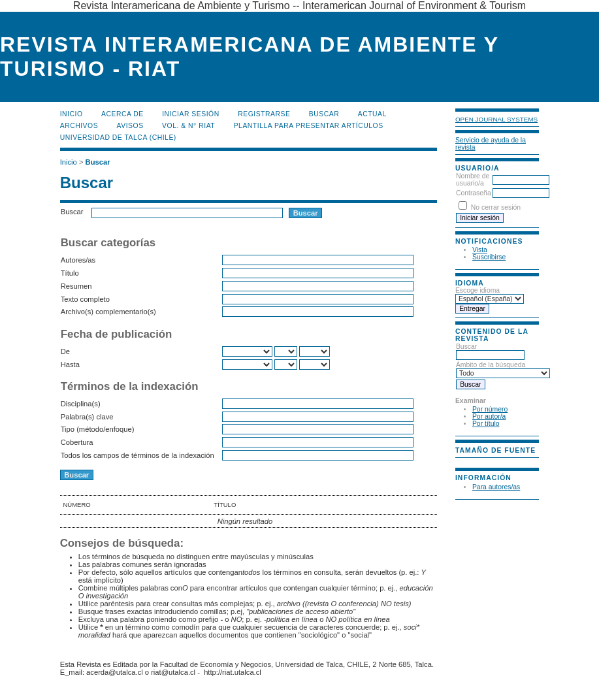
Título (70, 273)
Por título (486, 423)
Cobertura (77, 442)
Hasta (70, 364)
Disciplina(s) (81, 404)
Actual (372, 114)
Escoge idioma (477, 290)
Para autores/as (496, 487)
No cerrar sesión (496, 207)
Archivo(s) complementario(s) (108, 312)
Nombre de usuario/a (472, 179)
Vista (479, 249)
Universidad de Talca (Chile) (118, 137)
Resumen (76, 286)
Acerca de (122, 114)
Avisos (130, 125)
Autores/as (78, 260)
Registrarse (264, 114)
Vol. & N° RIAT (188, 125)
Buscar (324, 114)
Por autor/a (489, 416)
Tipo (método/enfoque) (98, 429)
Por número (490, 409)
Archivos (79, 125)
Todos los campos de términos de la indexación (137, 455)
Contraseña (473, 193)
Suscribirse (489, 257)
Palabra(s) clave (87, 417)
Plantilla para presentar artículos (308, 125)
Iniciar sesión (190, 114)
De (65, 351)
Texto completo (85, 299)
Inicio (71, 114)
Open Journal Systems (496, 119)
